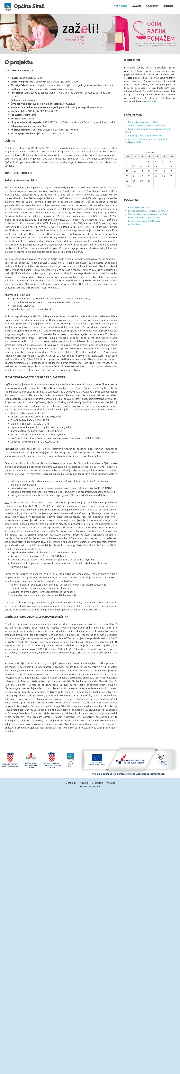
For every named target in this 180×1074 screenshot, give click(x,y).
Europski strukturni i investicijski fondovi (148, 210)
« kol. (128, 185)
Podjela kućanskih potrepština (143, 122)
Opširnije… (152, 101)
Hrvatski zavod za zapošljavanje (143, 217)
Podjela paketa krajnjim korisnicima (145, 135)
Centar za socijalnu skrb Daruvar (144, 220)
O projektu (120, 6)
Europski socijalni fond (139, 207)
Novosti (136, 6)
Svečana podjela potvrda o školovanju (146, 125)
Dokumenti (152, 6)
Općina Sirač (30, 6)
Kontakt (168, 6)
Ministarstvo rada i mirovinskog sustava (147, 214)
